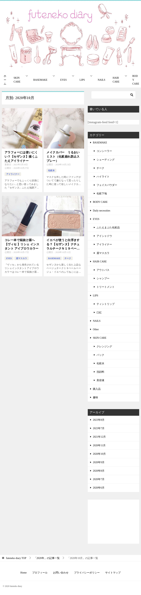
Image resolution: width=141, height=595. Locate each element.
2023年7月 (98, 428)
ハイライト (103, 176)
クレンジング (104, 346)
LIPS (82, 80)
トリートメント (106, 287)
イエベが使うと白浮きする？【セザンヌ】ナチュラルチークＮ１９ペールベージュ (62, 244)
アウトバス (103, 270)
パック (100, 355)
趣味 (95, 397)
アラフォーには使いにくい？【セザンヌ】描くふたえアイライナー (21, 156)
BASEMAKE (40, 80)
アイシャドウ (104, 236)
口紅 (99, 312)
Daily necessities (101, 210)
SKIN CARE (17, 79)
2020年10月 (99, 454)
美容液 (100, 380)
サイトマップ (113, 572)
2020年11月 (99, 445)
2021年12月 (99, 436)
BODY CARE (100, 202)
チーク (67, 258)
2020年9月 (98, 462)
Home (23, 572)
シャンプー (103, 278)
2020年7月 (98, 479)
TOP (16, 558)
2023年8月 (98, 419)
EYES (63, 80)
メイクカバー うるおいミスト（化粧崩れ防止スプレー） (62, 156)
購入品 (97, 389)
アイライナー (12, 174)
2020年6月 (98, 487)
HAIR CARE (116, 79)
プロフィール (40, 572)
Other (96, 329)
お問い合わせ (60, 572)
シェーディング (106, 159)
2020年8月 (98, 470)
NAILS (101, 80)
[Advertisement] (113, 521)
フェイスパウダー (107, 185)
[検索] (113, 95)
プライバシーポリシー (87, 572)
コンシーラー (104, 151)
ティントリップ (106, 304)
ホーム (5, 80)
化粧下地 (102, 193)
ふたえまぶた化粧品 (108, 227)
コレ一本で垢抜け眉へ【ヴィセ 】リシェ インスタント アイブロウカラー (22, 244)
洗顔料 (100, 371)
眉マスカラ (21, 258)
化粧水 (51, 170)
